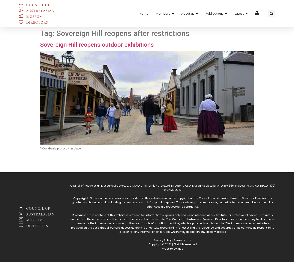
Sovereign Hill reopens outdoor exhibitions (97, 44)
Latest (241, 13)
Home (144, 13)
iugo (180, 249)
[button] (271, 13)
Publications (216, 13)
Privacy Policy (163, 240)
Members (165, 13)
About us (189, 13)
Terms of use (182, 240)
